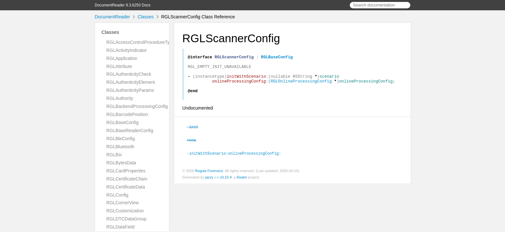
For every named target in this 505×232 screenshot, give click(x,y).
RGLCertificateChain (126, 178)
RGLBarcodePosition (127, 114)
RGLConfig (117, 195)
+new (194, 147)
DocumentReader (112, 16)
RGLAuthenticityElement (130, 82)
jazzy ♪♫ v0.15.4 (218, 184)
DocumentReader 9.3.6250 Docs (122, 5)
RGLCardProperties (126, 170)
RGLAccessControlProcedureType (140, 42)
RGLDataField (120, 226)
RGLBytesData (121, 162)
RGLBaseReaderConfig (129, 130)
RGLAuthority (119, 98)
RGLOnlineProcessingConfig (301, 87)
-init (195, 134)
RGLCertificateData (125, 186)
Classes (146, 16)
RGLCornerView (122, 202)
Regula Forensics (209, 177)
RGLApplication (121, 58)
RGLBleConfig (120, 138)
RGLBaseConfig (122, 122)
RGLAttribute (119, 66)
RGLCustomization (125, 210)
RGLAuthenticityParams (130, 90)
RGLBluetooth (120, 146)
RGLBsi (114, 154)
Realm (242, 184)
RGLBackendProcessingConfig (137, 106)
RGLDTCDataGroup (126, 218)
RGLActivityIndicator (126, 50)
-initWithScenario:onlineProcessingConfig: (236, 160)
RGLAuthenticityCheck (128, 74)
